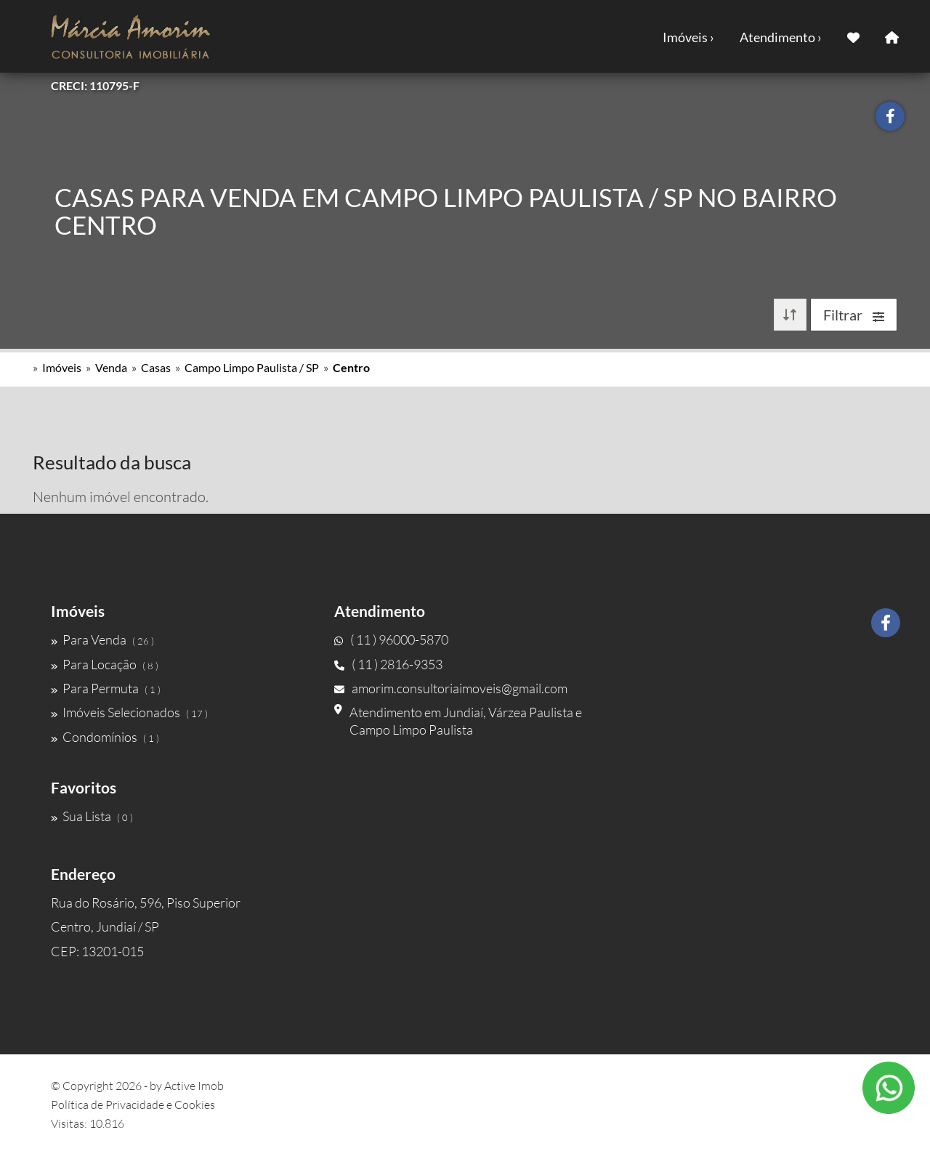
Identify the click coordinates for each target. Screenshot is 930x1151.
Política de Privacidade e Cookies (133, 1104)
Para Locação (104, 664)
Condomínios (105, 737)
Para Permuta (106, 688)
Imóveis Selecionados (129, 712)
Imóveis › (688, 37)
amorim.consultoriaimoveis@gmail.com (450, 688)
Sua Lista (92, 816)
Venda (111, 367)
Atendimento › (781, 37)
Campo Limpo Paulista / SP (252, 367)
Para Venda (102, 639)
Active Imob (194, 1085)
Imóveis (61, 367)
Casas (156, 367)
